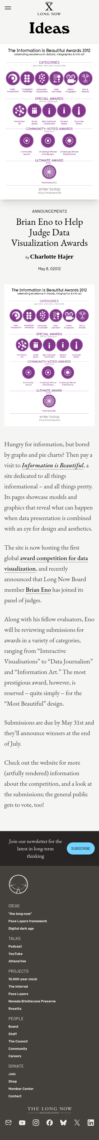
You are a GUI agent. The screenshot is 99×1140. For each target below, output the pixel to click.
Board (13, 1026)
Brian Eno (38, 589)
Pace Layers (18, 993)
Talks (14, 938)
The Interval (18, 986)
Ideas (14, 905)
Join (12, 1073)
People (15, 1018)
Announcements (49, 211)
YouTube (15, 953)
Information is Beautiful (53, 465)
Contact (15, 1096)
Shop (12, 1081)
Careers (14, 1056)
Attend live (17, 961)
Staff (12, 1033)
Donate (16, 1065)
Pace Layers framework (27, 921)
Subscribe (80, 848)
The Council (17, 1041)
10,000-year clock (22, 979)
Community (17, 1048)
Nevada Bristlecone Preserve (32, 1001)
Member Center (21, 1088)
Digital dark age (21, 928)
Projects (18, 970)
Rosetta (14, 1008)
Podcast (15, 946)
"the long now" (20, 913)
